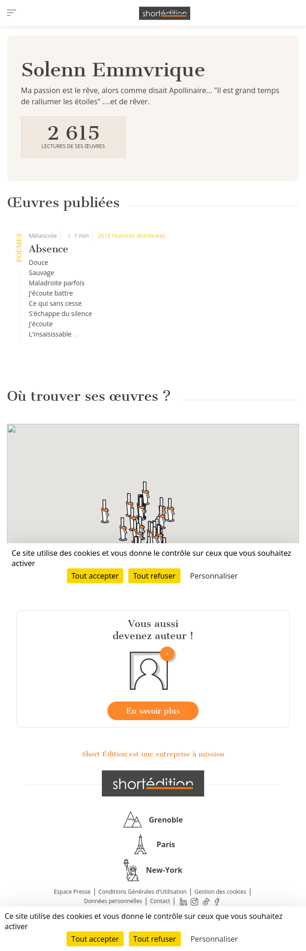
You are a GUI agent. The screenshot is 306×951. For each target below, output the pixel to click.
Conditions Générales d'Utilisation (142, 892)
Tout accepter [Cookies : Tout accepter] (95, 939)
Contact (160, 901)
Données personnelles (113, 901)
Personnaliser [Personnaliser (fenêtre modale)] (214, 939)
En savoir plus (153, 710)
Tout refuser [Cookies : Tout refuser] (154, 939)
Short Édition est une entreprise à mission (153, 754)
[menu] (11, 13)
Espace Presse (72, 892)
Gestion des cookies (220, 892)
